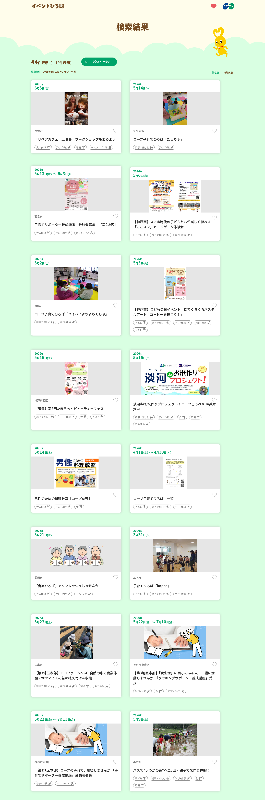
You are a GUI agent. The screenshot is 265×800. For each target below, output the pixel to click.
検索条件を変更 (100, 62)
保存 (87, 130)
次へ (144, 698)
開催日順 (228, 72)
